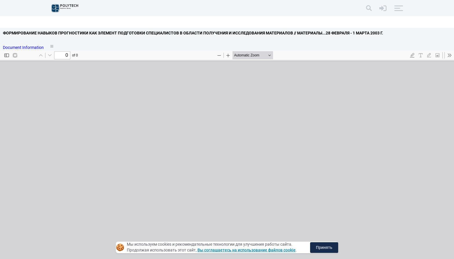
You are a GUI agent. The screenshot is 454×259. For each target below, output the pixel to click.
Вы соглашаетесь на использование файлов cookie (246, 250)
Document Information (24, 47)
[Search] (369, 8)
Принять (324, 247)
